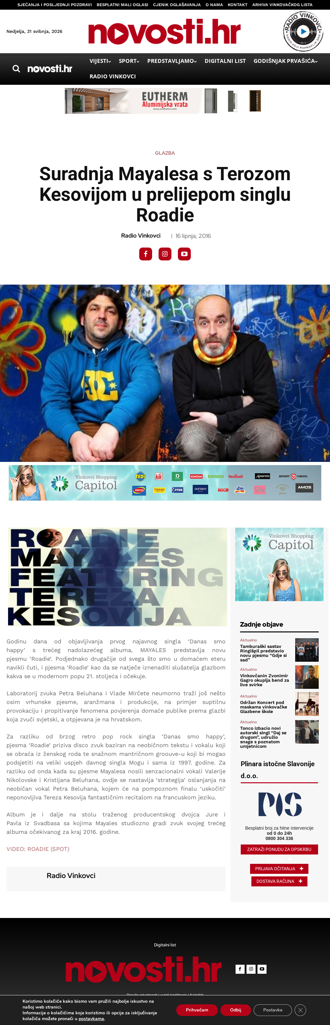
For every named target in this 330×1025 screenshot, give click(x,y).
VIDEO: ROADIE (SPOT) (37, 848)
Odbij (235, 1010)
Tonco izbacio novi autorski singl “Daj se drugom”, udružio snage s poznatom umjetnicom (263, 737)
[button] (16, 68)
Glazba (165, 153)
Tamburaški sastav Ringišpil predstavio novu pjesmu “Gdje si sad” (263, 653)
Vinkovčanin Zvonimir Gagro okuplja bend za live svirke (264, 680)
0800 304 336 (279, 838)
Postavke (272, 1010)
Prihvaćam (197, 1010)
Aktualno (248, 640)
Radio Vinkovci (140, 235)
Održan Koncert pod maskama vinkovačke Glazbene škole (263, 707)
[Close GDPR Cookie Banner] (300, 1010)
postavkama (91, 1019)
